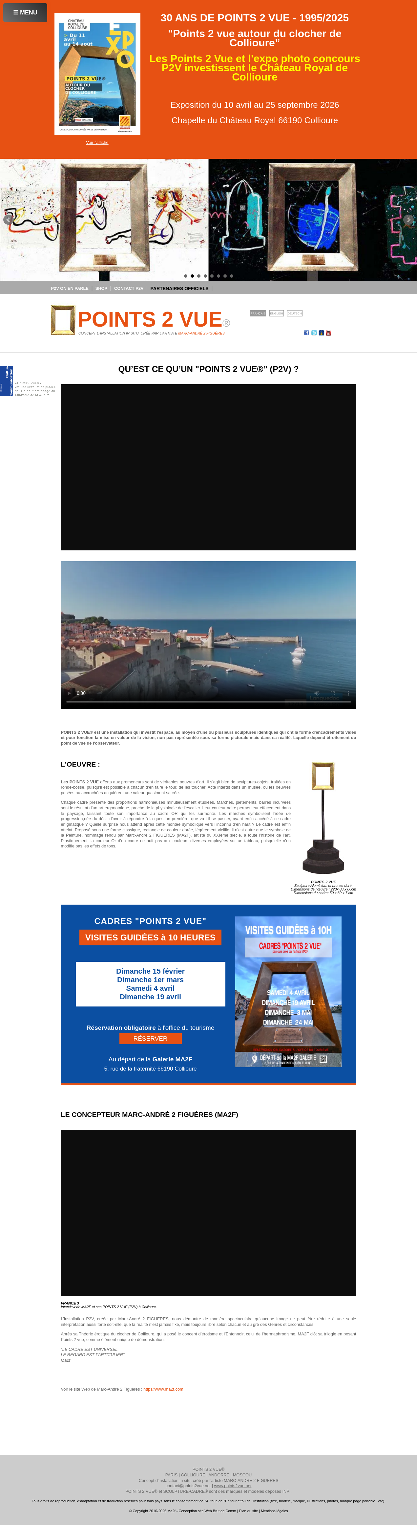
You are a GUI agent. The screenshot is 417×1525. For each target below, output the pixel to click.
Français (258, 313)
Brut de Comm (224, 1511)
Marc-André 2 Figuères (201, 333)
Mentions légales (274, 1511)
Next (408, 220)
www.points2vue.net (233, 1485)
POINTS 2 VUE (154, 319)
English (276, 313)
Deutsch (295, 313)
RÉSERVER (150, 1038)
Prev (8, 220)
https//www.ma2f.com (163, 1389)
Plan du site (248, 1511)
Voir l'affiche (97, 142)
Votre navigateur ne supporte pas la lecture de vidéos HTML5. (208, 635)
